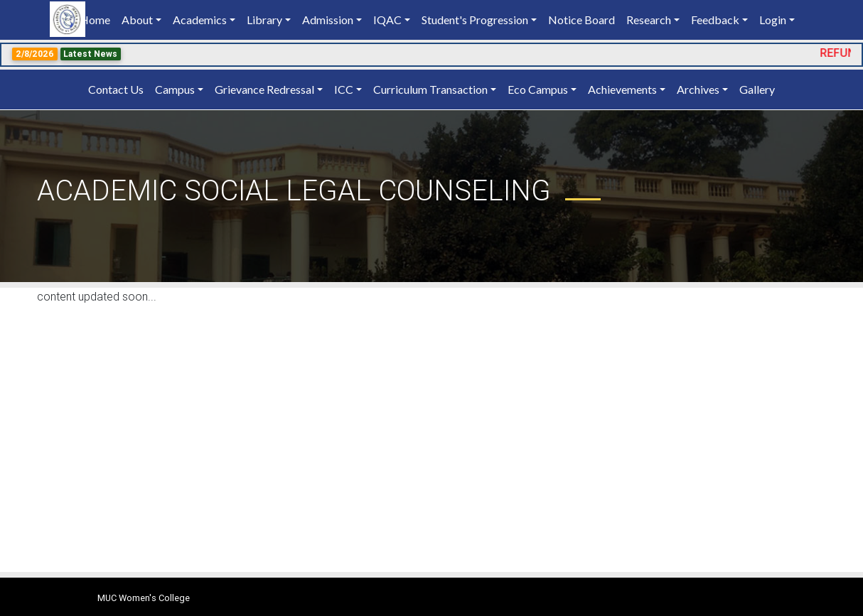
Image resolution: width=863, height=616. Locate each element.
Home (98, 18)
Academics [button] (200, 19)
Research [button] (648, 19)
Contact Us (116, 89)
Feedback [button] (715, 19)
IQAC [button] (387, 19)
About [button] (137, 19)
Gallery (757, 89)
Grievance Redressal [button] (264, 89)
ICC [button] (343, 89)
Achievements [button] (622, 89)
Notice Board (581, 19)
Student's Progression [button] (475, 19)
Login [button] (772, 19)
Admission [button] (327, 19)
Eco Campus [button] (538, 89)
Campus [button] (175, 89)
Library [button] (264, 19)
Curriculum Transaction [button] (430, 89)
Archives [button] (698, 89)
